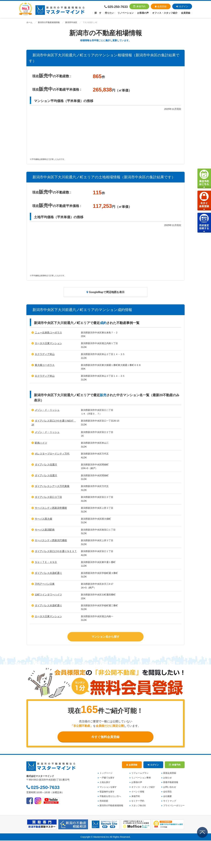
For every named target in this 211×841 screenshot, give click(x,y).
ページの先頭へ (202, 832)
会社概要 (167, 797)
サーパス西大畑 (43, 518)
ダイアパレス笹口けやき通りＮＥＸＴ (54, 551)
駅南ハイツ (40, 442)
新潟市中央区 (68, 22)
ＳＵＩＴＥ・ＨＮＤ (45, 562)
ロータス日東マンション (47, 343)
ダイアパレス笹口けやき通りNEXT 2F (55, 420)
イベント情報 (137, 792)
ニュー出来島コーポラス (47, 332)
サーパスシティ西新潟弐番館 (50, 540)
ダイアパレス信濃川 (45, 464)
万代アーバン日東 (44, 583)
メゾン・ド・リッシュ (46, 410)
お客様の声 (143, 13)
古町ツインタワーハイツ (47, 594)
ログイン (182, 6)
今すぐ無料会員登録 (105, 737)
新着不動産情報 (170, 783)
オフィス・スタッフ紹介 (143, 787)
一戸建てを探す (107, 778)
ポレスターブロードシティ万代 (51, 453)
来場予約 (139, 6)
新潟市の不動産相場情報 (47, 22)
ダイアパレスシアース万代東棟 (51, 486)
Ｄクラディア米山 (44, 354)
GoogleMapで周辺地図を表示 (105, 292)
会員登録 (160, 6)
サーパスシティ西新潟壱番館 (50, 507)
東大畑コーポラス (44, 365)
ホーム (29, 22)
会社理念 (167, 792)
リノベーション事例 (141, 778)
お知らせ (167, 778)
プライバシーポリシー (174, 806)
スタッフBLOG (138, 806)
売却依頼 (104, 801)
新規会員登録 (169, 773)
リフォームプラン (140, 773)
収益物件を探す (107, 792)
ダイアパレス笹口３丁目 (47, 496)
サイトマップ (169, 801)
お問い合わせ (169, 787)
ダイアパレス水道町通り (47, 572)
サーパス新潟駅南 (44, 529)
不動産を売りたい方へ (110, 797)
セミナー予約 (137, 801)
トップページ (106, 773)
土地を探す (105, 783)
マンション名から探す (105, 636)
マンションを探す (108, 787)
